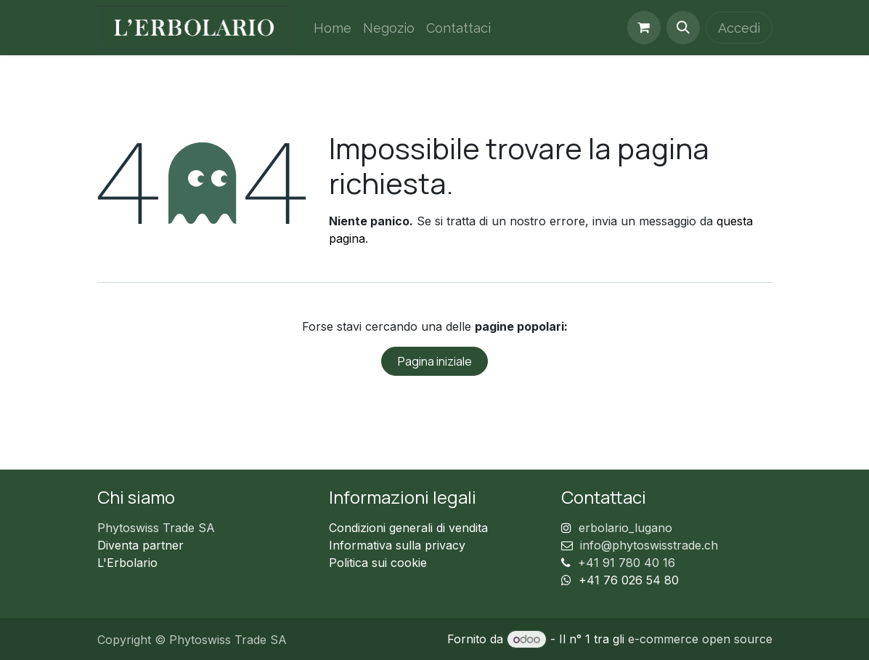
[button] (683, 27)
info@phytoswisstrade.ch (649, 545)
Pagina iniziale (435, 361)
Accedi (739, 28)
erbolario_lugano (625, 527)
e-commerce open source (700, 639)
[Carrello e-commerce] (644, 27)
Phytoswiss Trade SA (156, 527)
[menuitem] (332, 28)
